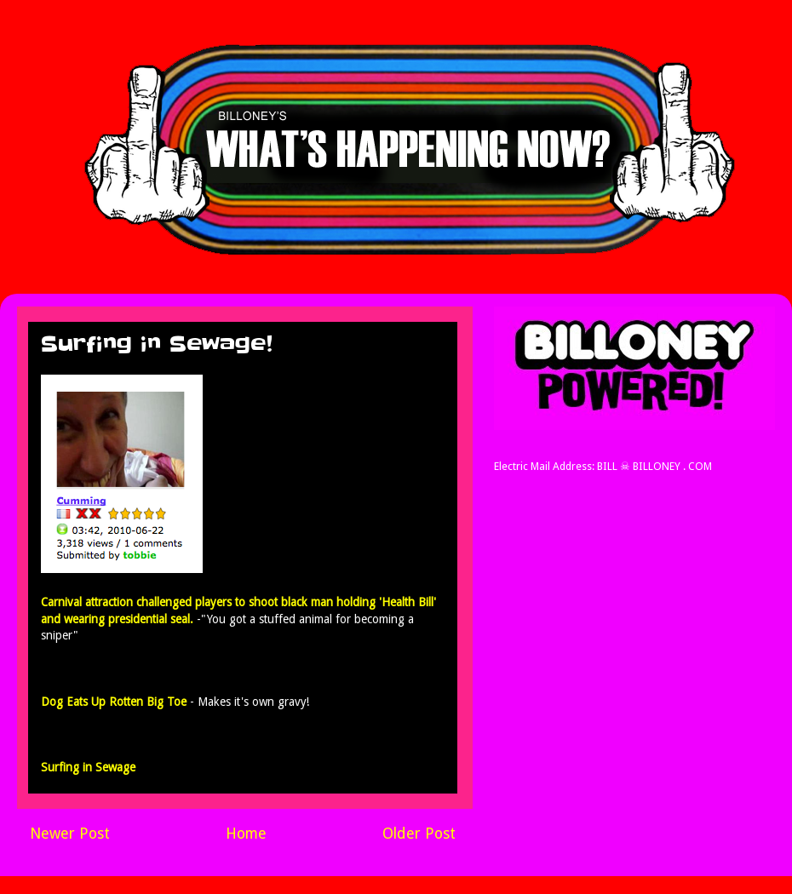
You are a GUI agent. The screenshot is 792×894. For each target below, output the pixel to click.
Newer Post (70, 833)
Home (246, 833)
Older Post (419, 833)
